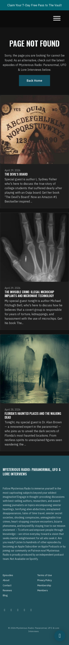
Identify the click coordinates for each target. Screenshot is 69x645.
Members (42, 590)
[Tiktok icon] (24, 610)
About (6, 580)
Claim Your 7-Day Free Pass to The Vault (34, 5)
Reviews (7, 590)
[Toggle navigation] (56, 18)
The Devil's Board (16, 174)
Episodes (8, 575)
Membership (44, 585)
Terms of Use (44, 575)
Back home (34, 80)
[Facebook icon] (18, 610)
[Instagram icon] (4, 610)
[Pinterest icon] (11, 610)
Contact (7, 585)
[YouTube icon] (31, 610)
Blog (5, 595)
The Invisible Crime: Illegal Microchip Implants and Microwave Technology (29, 294)
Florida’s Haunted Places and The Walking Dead (33, 415)
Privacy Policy (44, 580)
